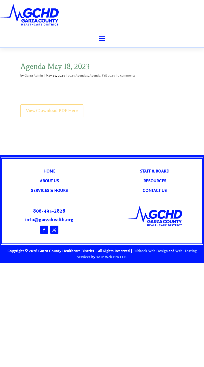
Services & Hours (49, 190)
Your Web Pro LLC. (112, 257)
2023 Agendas (78, 75)
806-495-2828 (49, 211)
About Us (49, 180)
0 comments (126, 75)
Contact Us (155, 190)
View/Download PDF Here (52, 110)
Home (49, 171)
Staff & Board (154, 171)
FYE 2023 (108, 75)
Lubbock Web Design (150, 251)
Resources (154, 180)
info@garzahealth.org (49, 220)
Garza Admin (33, 75)
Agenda (95, 75)
